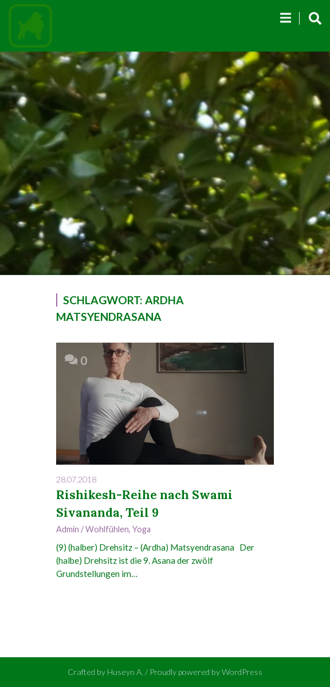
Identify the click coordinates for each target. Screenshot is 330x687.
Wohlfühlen (107, 529)
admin (67, 529)
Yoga (141, 529)
